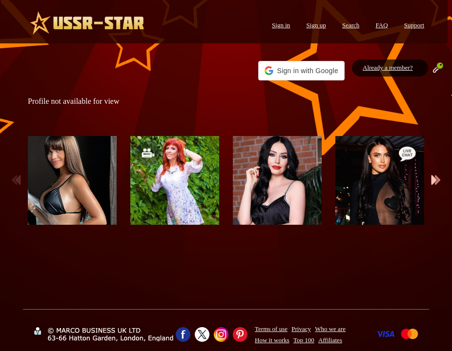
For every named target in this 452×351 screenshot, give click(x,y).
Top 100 (303, 340)
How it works (272, 340)
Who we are (330, 328)
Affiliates (330, 340)
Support (414, 25)
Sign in (281, 25)
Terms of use (271, 328)
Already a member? (388, 67)
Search (350, 25)
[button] (301, 70)
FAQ (382, 25)
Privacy (301, 328)
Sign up (316, 25)
